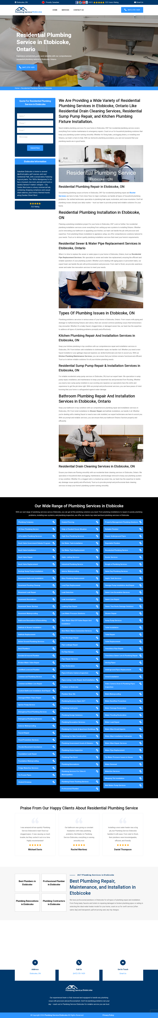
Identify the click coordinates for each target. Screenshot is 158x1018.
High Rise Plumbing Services (73, 536)
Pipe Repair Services (70, 659)
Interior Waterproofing (70, 571)
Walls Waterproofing (113, 694)
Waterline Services (112, 771)
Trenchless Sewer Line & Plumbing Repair (121, 656)
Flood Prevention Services (28, 740)
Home (55, 10)
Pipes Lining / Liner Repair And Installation (78, 680)
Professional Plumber (70, 789)
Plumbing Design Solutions (72, 715)
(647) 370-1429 (132, 10)
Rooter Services (111, 557)
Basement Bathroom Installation (30, 578)
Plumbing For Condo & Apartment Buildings (78, 729)
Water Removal (111, 764)
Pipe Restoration (68, 666)
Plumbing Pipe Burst (70, 757)
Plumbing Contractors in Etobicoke (54, 903)
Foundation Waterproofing (28, 761)
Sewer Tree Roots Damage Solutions (119, 606)
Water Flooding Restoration (115, 715)
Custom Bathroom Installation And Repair (34, 691)
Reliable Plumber (111, 529)
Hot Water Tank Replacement (73, 550)
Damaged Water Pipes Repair (29, 698)
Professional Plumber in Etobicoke (54, 883)
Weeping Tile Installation (114, 778)
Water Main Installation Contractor (118, 736)
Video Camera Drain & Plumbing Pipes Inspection (120, 685)
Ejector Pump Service (26, 705)
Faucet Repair (23, 733)
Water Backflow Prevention (115, 701)
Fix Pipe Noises (68, 652)
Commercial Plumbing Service (30, 677)
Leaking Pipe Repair (69, 606)
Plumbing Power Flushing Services (75, 782)
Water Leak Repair (112, 722)
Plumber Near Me (68, 694)
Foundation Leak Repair (27, 754)
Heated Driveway (24, 782)
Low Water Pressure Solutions (73, 613)
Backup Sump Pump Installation (30, 571)
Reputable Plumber (112, 543)
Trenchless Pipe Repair (114, 649)
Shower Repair (111, 613)
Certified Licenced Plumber (29, 670)
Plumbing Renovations (70, 764)
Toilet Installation (111, 627)
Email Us (139, 2)
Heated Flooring (68, 522)
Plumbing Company (25, 522)
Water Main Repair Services (116, 743)
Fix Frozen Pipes (24, 775)
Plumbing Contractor (70, 708)
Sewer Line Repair (112, 599)
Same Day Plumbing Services (116, 571)
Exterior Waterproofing (27, 726)
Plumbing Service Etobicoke (56, 1015)
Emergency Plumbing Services (30, 719)
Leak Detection (67, 592)
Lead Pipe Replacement (71, 585)
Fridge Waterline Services (28, 768)
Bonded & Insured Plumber (28, 656)
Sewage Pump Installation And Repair (119, 585)
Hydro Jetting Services (70, 557)
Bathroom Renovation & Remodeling (32, 620)
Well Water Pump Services (115, 785)
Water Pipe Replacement (115, 750)
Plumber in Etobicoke (70, 687)
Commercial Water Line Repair (30, 684)
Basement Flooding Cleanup (29, 585)
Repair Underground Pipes (115, 536)
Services (65, 10)
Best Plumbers (24, 649)
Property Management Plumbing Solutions (121, 522)
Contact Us (79, 10)
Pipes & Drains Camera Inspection (75, 673)
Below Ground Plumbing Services (31, 642)
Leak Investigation (69, 599)
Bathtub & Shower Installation (29, 627)
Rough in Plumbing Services (116, 564)
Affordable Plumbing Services (30, 536)
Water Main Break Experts (115, 729)
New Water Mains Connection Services (77, 631)
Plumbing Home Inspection (72, 750)
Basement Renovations (27, 599)
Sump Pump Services (113, 620)
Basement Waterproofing (28, 613)
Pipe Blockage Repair (70, 638)
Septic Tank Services (113, 578)
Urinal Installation (112, 677)
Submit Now (35, 148)
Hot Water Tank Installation (72, 543)
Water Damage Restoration (115, 708)
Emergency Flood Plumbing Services (32, 712)
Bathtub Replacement (26, 635)
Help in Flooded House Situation (74, 529)
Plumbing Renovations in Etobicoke (27, 903)
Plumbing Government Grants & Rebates (77, 743)
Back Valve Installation (27, 550)
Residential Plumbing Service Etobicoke (36, 88)
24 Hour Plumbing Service (28, 529)
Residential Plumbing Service (116, 550)
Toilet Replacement (112, 642)
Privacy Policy (108, 1015)
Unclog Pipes (110, 663)
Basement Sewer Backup (28, 606)
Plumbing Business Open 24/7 (73, 701)
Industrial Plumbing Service (72, 564)
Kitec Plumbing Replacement (73, 578)
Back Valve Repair (25, 557)
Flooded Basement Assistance (30, 747)
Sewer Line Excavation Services (117, 592)
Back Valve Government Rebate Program (34, 543)
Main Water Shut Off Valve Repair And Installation (77, 622)
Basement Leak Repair (27, 592)
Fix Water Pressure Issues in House (119, 757)
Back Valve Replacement (28, 564)
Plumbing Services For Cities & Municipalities (73, 773)
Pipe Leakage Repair (70, 645)
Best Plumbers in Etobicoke (27, 883)
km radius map (79, 945)
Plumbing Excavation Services (73, 722)
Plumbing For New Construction (74, 736)
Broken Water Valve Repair (28, 663)
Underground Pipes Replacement (118, 670)
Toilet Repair (110, 635)
